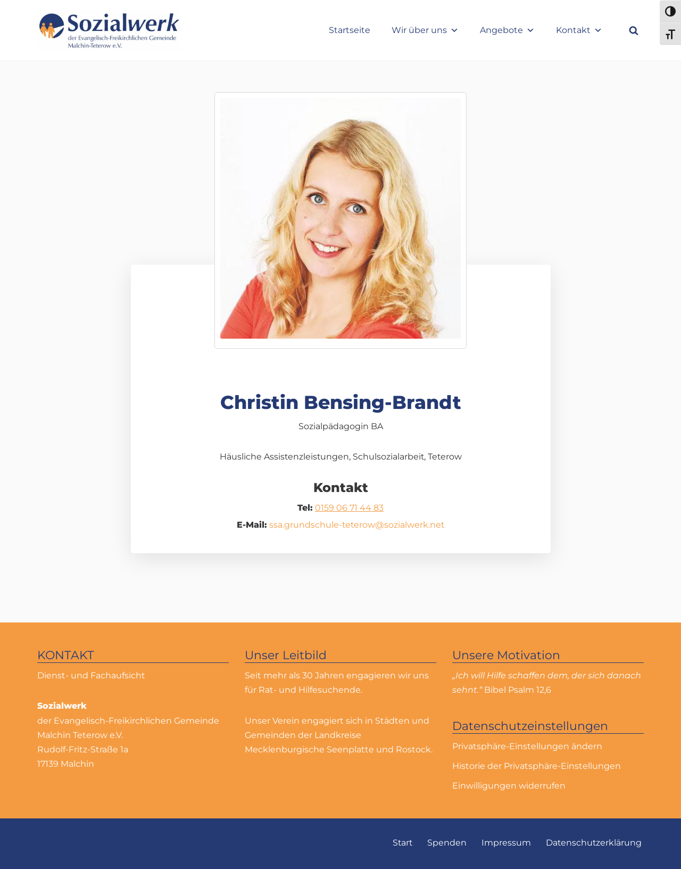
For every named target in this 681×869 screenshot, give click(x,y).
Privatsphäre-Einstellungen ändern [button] (527, 746)
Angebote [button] (507, 30)
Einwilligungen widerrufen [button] (509, 786)
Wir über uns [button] (425, 30)
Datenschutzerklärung (593, 843)
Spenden (446, 843)
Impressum (505, 843)
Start (401, 843)
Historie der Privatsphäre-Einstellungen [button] (536, 766)
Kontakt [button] (579, 30)
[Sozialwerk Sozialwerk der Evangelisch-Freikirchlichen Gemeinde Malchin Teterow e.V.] (109, 30)
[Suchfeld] (633, 30)
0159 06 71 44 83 (349, 508)
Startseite (349, 30)
